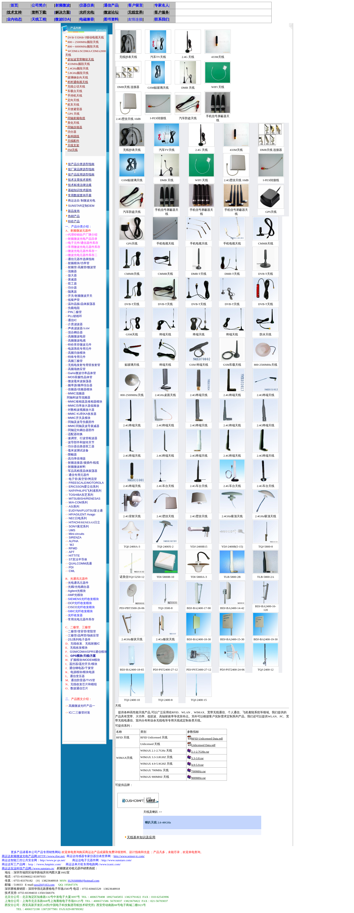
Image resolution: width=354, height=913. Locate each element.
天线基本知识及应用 (141, 837)
